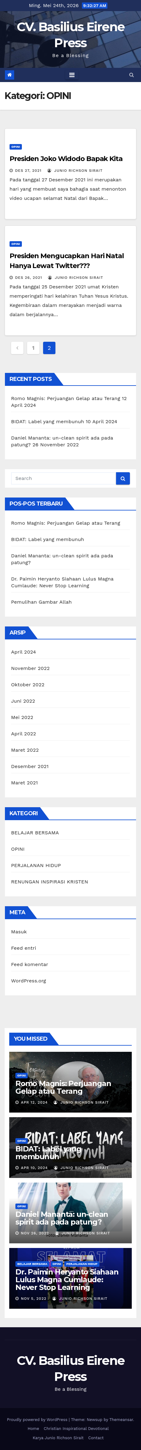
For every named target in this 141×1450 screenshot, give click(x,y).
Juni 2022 (23, 701)
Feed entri (23, 948)
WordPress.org (28, 981)
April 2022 (23, 734)
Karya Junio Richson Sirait (58, 1438)
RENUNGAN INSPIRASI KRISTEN (49, 882)
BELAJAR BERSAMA (35, 833)
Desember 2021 (30, 766)
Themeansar (121, 1419)
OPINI (15, 146)
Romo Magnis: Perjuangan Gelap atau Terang (65, 398)
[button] (131, 75)
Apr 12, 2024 (34, 1102)
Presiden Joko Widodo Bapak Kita (66, 159)
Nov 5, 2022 (33, 1298)
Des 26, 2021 (28, 277)
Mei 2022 (22, 717)
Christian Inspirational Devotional (76, 1428)
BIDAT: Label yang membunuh (47, 421)
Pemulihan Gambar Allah (41, 602)
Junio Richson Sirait (75, 170)
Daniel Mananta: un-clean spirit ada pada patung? (61, 1218)
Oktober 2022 (27, 685)
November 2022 (30, 668)
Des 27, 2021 (28, 170)
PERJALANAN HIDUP (36, 865)
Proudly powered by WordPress (38, 1419)
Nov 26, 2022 (35, 1233)
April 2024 (23, 652)
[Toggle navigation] (72, 75)
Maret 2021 (24, 783)
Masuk (19, 932)
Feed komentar (29, 964)
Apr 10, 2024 (34, 1168)
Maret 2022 (25, 750)
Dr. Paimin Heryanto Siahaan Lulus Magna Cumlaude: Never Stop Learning (67, 1279)
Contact (96, 1438)
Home (33, 1428)
